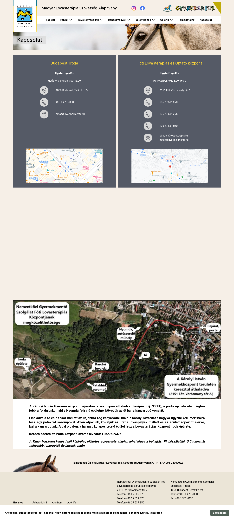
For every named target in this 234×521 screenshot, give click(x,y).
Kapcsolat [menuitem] (206, 19)
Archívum (57, 502)
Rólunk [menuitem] (64, 19)
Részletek (156, 512)
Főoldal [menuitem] (50, 19)
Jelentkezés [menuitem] (143, 19)
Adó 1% (71, 502)
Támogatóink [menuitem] (186, 19)
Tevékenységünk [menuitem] (88, 19)
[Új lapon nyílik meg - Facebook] (142, 8)
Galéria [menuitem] (164, 19)
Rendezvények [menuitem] (117, 19)
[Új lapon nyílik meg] (132, 490)
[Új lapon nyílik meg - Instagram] (133, 8)
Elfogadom (220, 512)
